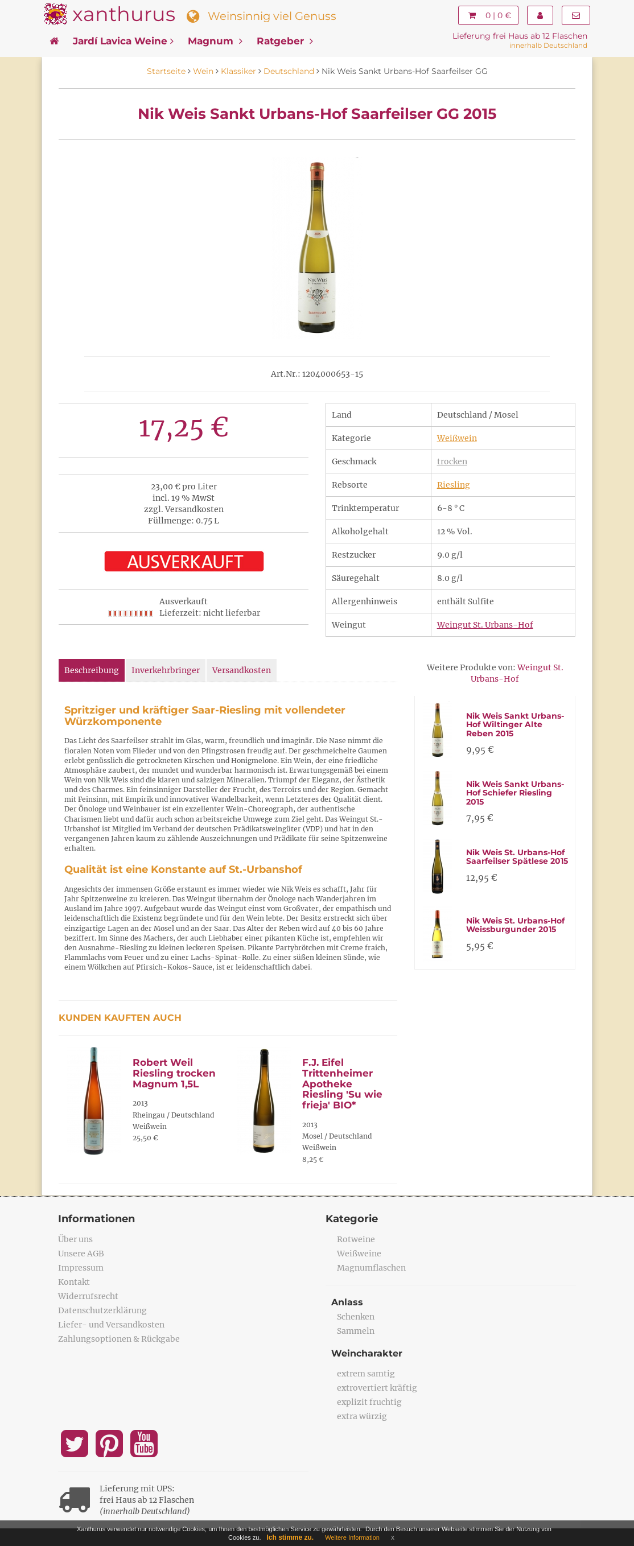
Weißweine (359, 1253)
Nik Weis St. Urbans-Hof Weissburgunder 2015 (515, 925)
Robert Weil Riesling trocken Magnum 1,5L (174, 1073)
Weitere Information (352, 1537)
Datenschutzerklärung (102, 1310)
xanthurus (123, 14)
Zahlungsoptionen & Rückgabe (119, 1339)
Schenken (355, 1317)
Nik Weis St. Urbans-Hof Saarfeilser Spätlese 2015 (517, 856)
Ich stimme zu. (290, 1537)
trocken (452, 461)
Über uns (75, 1239)
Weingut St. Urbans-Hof (485, 625)
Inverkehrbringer (165, 670)
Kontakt (74, 1282)
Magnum (215, 41)
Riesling (453, 485)
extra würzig (362, 1416)
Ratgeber (285, 41)
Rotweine (356, 1239)
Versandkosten (241, 670)
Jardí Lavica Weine (123, 41)
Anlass (347, 1302)
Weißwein (457, 438)
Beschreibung (91, 670)
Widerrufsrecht (88, 1296)
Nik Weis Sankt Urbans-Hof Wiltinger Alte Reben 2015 (515, 725)
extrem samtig (366, 1373)
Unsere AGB (81, 1253)
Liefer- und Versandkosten (111, 1325)
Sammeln (355, 1331)
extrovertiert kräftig (377, 1388)
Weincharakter (366, 1353)
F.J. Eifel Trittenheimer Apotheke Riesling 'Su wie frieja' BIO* (342, 1084)
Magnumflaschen (371, 1268)
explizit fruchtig (369, 1402)
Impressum (81, 1268)
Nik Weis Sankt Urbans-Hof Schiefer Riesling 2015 (515, 793)
